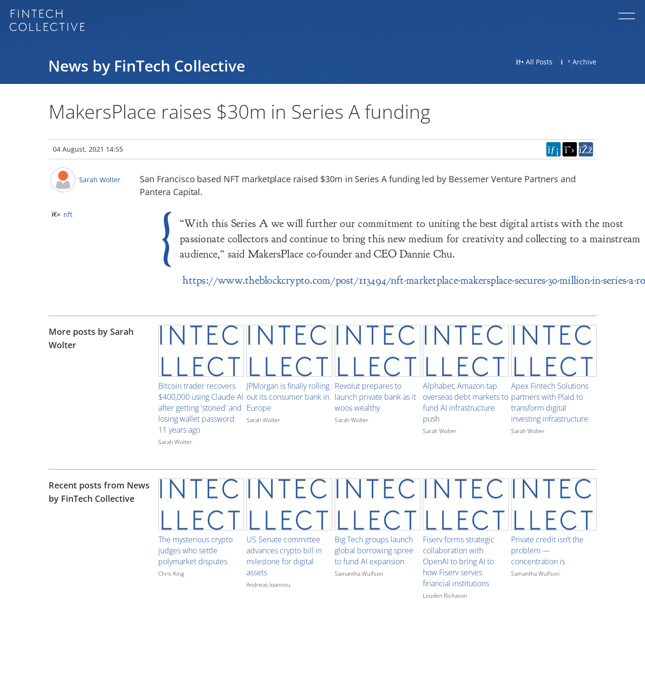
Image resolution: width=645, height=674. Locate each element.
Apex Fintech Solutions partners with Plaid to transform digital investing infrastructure (549, 402)
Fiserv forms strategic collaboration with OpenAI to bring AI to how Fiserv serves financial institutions (458, 561)
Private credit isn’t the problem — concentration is (547, 550)
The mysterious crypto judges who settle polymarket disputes (195, 550)
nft (67, 214)
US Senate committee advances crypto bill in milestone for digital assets (284, 556)
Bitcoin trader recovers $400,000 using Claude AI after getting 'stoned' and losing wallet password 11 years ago (201, 408)
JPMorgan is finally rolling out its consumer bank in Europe (287, 397)
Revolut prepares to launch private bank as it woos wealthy (375, 397)
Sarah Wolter (100, 179)
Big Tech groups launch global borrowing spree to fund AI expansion (374, 550)
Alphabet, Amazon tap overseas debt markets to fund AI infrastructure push (465, 402)
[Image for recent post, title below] (201, 504)
